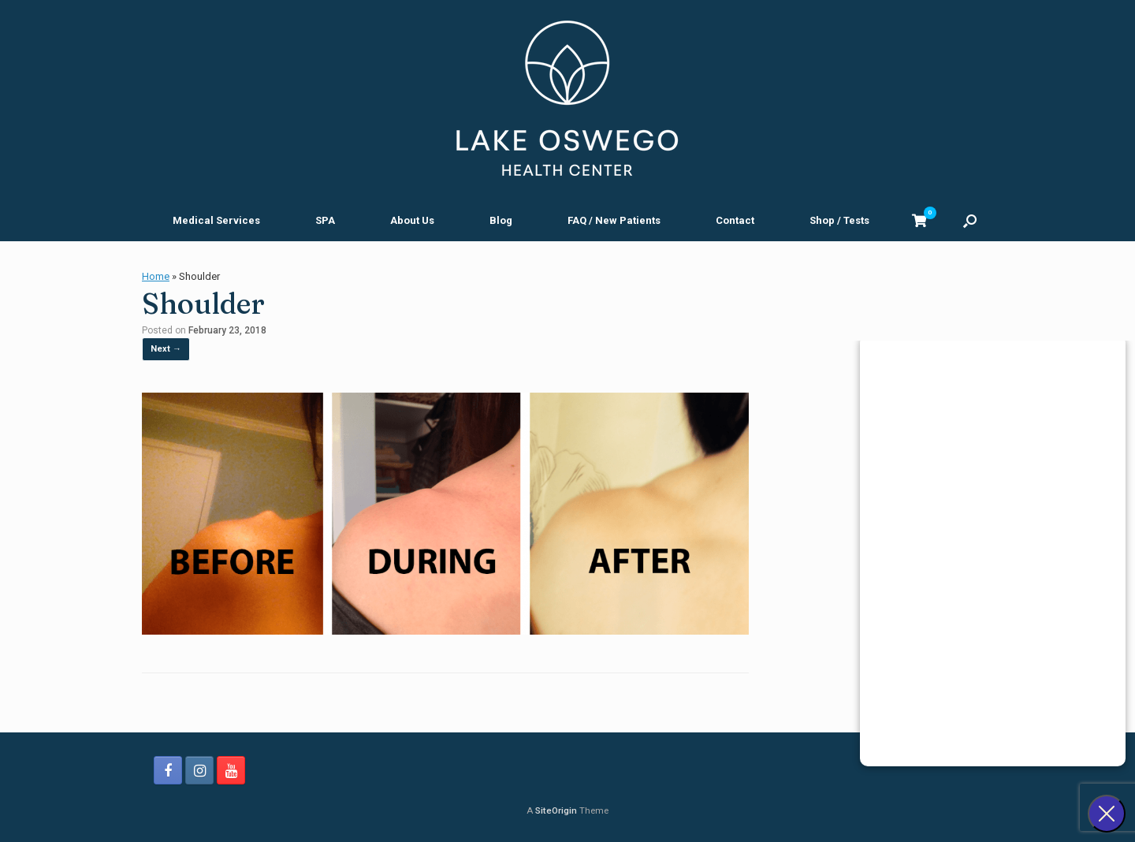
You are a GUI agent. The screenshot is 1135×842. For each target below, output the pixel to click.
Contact (735, 220)
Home (155, 276)
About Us (412, 220)
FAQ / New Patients (614, 220)
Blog (500, 220)
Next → (166, 349)
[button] (970, 220)
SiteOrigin (556, 810)
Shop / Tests (839, 220)
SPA (325, 220)
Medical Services (216, 220)
